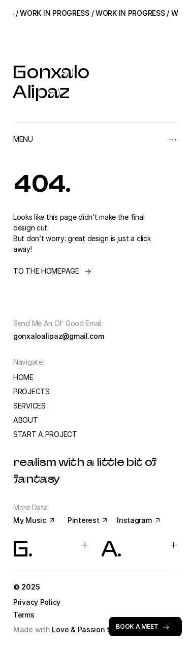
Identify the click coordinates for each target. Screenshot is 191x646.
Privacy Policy (37, 602)
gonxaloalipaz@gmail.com (58, 336)
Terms (24, 614)
